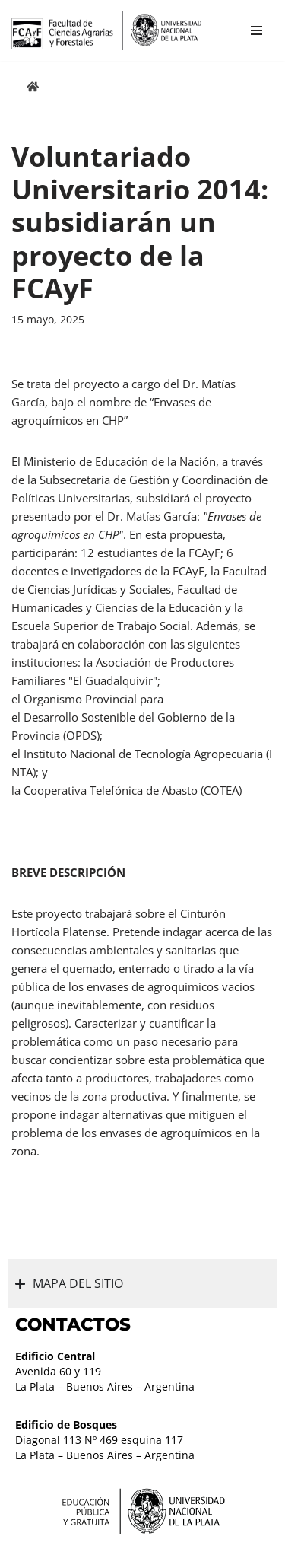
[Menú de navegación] (256, 30)
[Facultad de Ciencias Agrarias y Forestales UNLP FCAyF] (106, 30)
